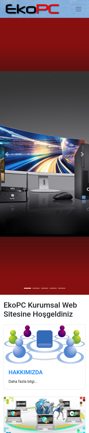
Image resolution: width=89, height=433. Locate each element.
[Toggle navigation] (78, 9)
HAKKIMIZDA (26, 372)
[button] (6, 154)
